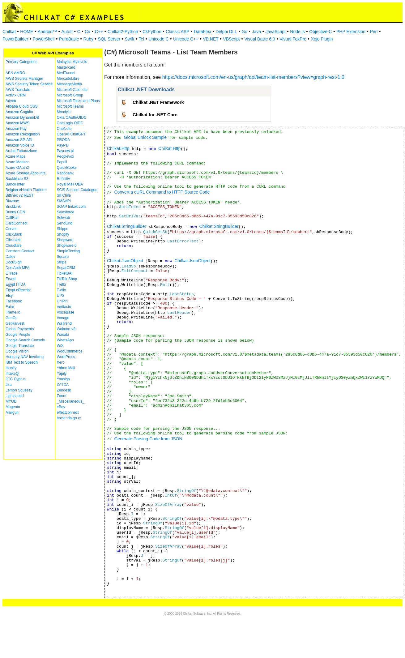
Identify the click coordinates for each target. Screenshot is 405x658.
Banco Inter (15, 184)
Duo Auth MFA (17, 268)
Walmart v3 (66, 329)
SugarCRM (66, 268)
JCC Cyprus (16, 379)
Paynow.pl (65, 151)
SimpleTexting (68, 251)
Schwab (63, 218)
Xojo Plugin (322, 38)
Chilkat (9, 31)
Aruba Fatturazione (21, 151)
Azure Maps (15, 156)
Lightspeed (15, 396)
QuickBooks (67, 167)
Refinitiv (63, 179)
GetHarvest (15, 323)
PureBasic (69, 38)
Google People (18, 334)
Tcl (141, 38)
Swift (129, 38)
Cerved (12, 229)
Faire (10, 307)
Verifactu (64, 307)
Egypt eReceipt (18, 290)
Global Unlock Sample (145, 137)
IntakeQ (12, 373)
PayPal (63, 145)
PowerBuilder (15, 38)
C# (87, 31)
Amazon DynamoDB (22, 117)
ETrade (12, 273)
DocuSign (14, 262)
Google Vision (17, 351)
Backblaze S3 (17, 179)
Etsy (9, 295)
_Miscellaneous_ (70, 401)
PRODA (63, 140)
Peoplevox (65, 156)
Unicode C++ (185, 38)
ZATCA (63, 384)
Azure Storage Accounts (25, 173)
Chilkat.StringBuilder (126, 226)
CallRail (12, 218)
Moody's (63, 112)
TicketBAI (65, 273)
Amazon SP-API (19, 140)
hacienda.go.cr (69, 418)
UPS (61, 295)
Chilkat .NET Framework (158, 102)
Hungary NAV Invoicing (25, 357)
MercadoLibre (68, 78)
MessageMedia (69, 84)
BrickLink (13, 206)
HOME (26, 31)
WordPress (66, 357)
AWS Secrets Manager (24, 78)
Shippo (62, 229)
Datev (10, 256)
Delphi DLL (226, 31)
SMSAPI (64, 201)
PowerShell (44, 38)
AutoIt (67, 31)
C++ (99, 31)
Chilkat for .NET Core (155, 114)
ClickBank (14, 234)
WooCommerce (70, 351)
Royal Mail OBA (70, 184)
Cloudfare (14, 245)
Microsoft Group (70, 95)
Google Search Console (25, 340)
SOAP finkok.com (71, 206)
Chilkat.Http (118, 148)
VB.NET (211, 38)
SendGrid (65, 223)
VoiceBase (66, 312)
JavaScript (276, 31)
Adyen (11, 101)
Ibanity (11, 368)
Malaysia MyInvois (72, 62)
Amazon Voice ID (20, 145)
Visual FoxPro (292, 38)
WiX (60, 346)
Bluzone (12, 201)
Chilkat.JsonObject (125, 260)
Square (63, 256)
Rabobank (65, 173)
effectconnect (68, 412)
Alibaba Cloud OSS (21, 106)
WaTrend (64, 323)
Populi (62, 162)
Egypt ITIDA (16, 284)
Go (244, 31)
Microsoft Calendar (72, 90)
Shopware (65, 240)
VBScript (231, 38)
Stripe (61, 262)
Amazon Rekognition (23, 134)
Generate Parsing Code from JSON (148, 438)
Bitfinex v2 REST (20, 195)
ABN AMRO (15, 73)
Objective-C (320, 31)
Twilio (61, 290)
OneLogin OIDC (70, 123)
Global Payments (20, 329)
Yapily (62, 373)
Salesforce (66, 212)
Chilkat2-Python (123, 31)
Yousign (63, 379)
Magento (13, 407)
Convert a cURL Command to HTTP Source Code (162, 192)
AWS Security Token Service (29, 84)
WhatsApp (65, 340)
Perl (373, 31)
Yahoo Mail (66, 368)
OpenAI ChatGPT (71, 134)
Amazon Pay (16, 128)
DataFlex (202, 31)
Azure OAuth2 (17, 167)
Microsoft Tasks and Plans (78, 101)
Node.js (297, 31)
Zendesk (64, 390)
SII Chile (64, 195)
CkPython (152, 31)
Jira (8, 384)
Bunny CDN (15, 212)
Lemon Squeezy (19, 390)
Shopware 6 (67, 245)
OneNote (64, 128)
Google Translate (20, 346)
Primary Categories (21, 62)
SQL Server (109, 38)
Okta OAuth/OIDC (72, 117)
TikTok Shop (67, 279)
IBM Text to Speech (22, 362)
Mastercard (66, 67)
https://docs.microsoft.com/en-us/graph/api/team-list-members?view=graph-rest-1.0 (253, 77)
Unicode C (158, 38)
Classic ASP (177, 31)
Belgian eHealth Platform (26, 190)
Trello (61, 284)
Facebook (14, 301)
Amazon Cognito (19, 112)
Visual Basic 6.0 (259, 38)
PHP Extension (350, 31)
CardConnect (17, 223)
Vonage (63, 318)
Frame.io (13, 312)
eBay (61, 407)
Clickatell (13, 240)
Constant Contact (20, 251)
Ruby (88, 38)
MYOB (11, 401)
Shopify (63, 234)
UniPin (62, 301)
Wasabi (63, 334)
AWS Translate (18, 90)
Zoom (61, 396)
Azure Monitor (17, 162)
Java (256, 31)
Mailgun (12, 412)
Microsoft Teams (70, 106)
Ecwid (10, 279)
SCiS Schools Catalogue (77, 190)
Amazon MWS (17, 123)
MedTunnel (66, 73)
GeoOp (12, 318)
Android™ (47, 31)
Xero (61, 362)
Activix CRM (16, 95)
